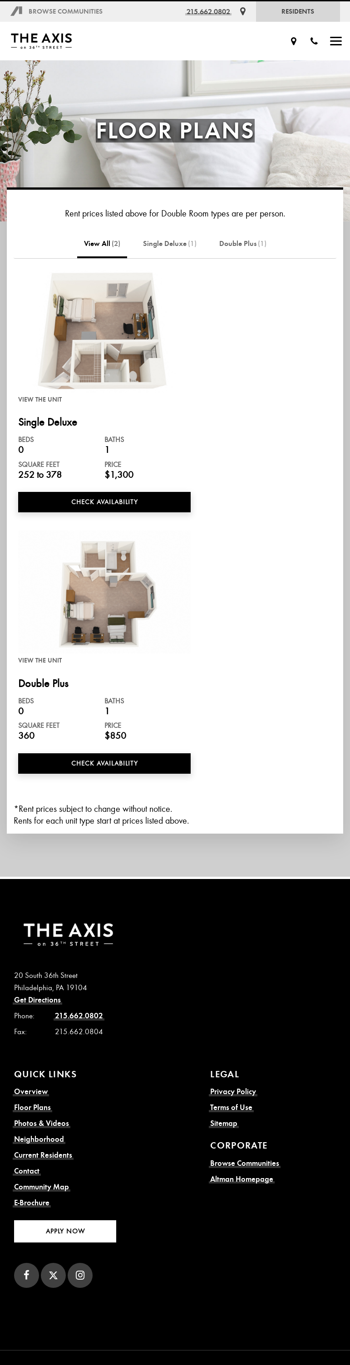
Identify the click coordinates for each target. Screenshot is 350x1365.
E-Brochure (31, 1203)
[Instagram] (80, 1275)
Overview (31, 1091)
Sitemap (223, 1123)
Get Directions (37, 1000)
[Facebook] (26, 1275)
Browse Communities (66, 11)
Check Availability (104, 502)
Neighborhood (39, 1139)
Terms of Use (231, 1107)
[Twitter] (53, 1275)
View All (102, 244)
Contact (26, 1171)
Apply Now (65, 1231)
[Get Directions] (242, 11)
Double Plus (242, 244)
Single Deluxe (170, 244)
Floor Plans (32, 1107)
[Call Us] (314, 41)
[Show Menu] (335, 41)
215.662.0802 (208, 11)
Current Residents (43, 1155)
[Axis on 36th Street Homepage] (56, 41)
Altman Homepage (241, 1179)
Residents (297, 11)
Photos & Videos (41, 1123)
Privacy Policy (233, 1091)
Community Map (41, 1187)
